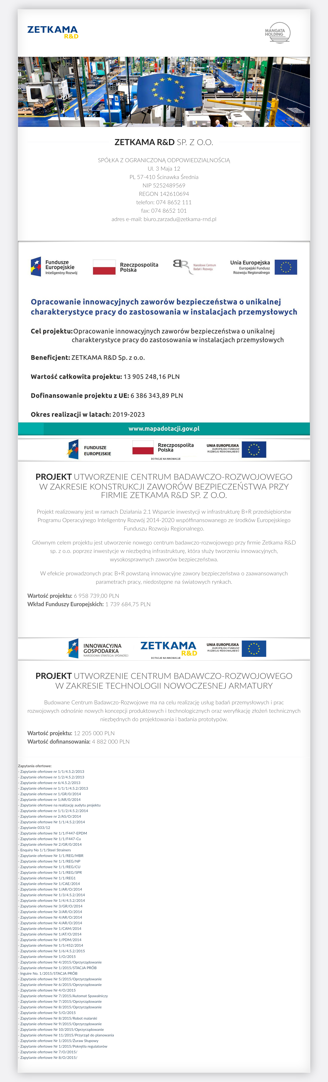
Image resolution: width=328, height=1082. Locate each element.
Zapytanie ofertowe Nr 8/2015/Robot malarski (58, 1018)
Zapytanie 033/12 (35, 827)
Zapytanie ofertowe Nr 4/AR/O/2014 (51, 917)
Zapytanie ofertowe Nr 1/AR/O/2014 (51, 889)
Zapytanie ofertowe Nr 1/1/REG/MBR (52, 855)
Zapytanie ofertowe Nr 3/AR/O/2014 (51, 911)
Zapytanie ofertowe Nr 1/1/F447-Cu (50, 838)
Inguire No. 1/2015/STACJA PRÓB (48, 973)
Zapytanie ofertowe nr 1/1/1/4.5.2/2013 (54, 788)
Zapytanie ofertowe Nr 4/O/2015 (48, 990)
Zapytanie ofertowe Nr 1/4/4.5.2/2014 (52, 900)
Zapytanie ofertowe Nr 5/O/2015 (48, 1012)
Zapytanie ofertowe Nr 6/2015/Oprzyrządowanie (61, 984)
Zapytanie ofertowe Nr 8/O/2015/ (48, 1057)
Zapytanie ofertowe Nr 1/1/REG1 (48, 878)
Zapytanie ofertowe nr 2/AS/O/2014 (50, 816)
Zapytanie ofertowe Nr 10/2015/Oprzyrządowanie (62, 1029)
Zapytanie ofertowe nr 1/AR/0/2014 (50, 799)
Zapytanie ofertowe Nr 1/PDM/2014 (50, 939)
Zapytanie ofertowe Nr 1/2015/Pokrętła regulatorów (63, 1046)
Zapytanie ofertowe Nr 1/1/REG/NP (50, 861)
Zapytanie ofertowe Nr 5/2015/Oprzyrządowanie (61, 979)
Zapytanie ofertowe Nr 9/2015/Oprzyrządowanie (61, 1023)
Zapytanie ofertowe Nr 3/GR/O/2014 (51, 906)
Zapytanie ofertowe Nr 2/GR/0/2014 (51, 844)
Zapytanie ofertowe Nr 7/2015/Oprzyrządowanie (61, 1001)
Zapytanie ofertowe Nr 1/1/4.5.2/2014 (52, 822)
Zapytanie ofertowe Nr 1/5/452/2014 (51, 945)
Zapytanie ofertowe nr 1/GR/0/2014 (50, 794)
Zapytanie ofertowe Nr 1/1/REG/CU (50, 866)
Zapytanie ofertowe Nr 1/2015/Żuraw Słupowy (59, 1040)
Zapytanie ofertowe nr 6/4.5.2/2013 (50, 782)
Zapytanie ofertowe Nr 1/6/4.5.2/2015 (52, 951)
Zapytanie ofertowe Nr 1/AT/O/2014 (50, 934)
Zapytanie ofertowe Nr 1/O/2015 (48, 956)
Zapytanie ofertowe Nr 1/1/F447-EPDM (53, 833)
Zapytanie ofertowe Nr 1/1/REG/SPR (51, 872)
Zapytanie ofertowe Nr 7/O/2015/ (48, 1052)
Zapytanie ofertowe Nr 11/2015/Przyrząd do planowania (67, 1035)
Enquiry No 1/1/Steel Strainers (45, 850)
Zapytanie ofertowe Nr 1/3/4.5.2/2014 (52, 894)
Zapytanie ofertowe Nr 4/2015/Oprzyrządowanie (61, 962)
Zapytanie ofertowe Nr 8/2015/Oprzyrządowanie (61, 1007)
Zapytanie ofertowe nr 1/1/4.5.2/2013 (52, 771)
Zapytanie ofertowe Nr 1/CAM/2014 (50, 928)
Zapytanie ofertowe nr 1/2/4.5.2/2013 (52, 777)
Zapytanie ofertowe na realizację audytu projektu (60, 805)
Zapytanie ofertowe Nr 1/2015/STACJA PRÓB (58, 967)
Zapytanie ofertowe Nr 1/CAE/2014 (50, 883)
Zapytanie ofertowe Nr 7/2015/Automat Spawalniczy (64, 995)
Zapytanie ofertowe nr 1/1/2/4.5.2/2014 (54, 810)
